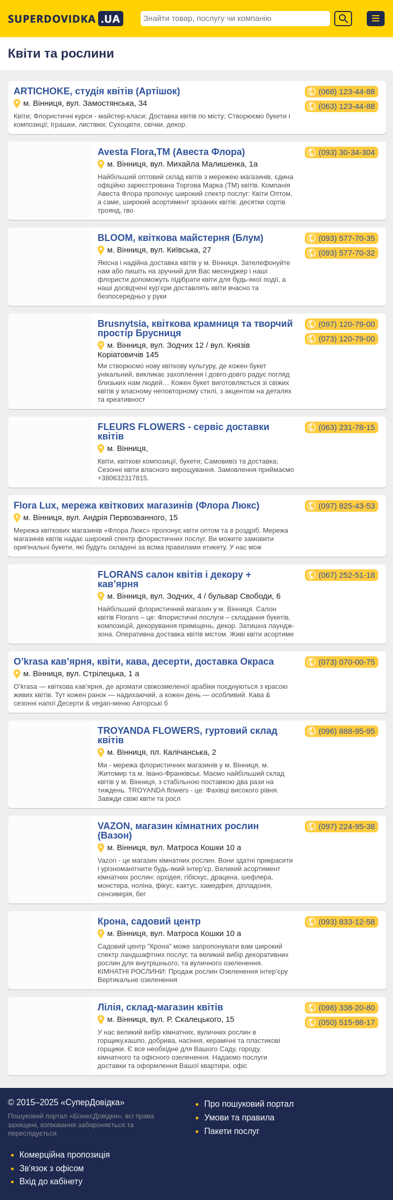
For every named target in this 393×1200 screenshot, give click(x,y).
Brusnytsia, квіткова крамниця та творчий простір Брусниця (195, 328)
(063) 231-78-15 (346, 427)
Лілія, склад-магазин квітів (160, 1007)
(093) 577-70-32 (346, 252)
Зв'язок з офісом (51, 1168)
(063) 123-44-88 (346, 106)
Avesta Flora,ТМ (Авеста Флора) (171, 152)
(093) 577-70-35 (346, 238)
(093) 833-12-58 (346, 921)
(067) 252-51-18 (346, 574)
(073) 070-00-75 (346, 661)
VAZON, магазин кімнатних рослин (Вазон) (178, 831)
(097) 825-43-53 (346, 505)
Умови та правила (239, 1117)
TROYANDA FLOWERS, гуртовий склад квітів (188, 735)
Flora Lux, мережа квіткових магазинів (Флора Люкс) (137, 505)
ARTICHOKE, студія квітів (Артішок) (97, 91)
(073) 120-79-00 (346, 338)
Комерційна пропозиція (64, 1154)
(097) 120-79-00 (346, 324)
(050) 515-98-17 (346, 1022)
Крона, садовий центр (149, 921)
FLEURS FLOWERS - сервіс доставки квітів (183, 432)
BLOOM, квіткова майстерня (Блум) (180, 238)
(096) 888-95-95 (346, 730)
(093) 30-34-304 (346, 152)
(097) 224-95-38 (346, 826)
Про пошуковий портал (249, 1103)
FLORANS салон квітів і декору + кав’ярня (174, 579)
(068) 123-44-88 (346, 91)
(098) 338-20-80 (346, 1007)
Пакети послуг (231, 1131)
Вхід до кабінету (50, 1181)
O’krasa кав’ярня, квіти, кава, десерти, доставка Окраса (144, 661)
